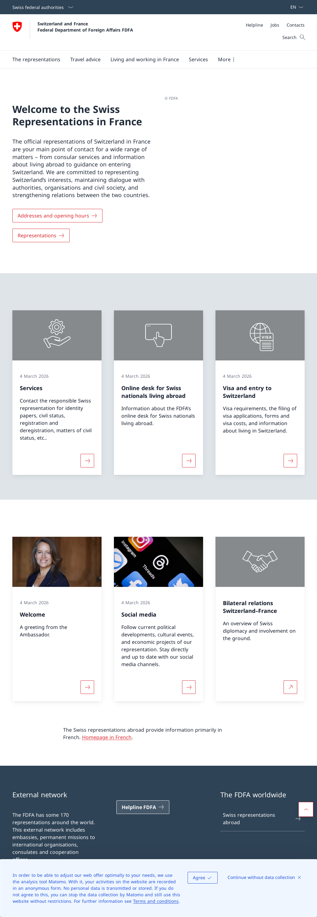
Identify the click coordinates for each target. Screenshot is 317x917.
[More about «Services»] (87, 460)
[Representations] (41, 235)
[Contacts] (295, 25)
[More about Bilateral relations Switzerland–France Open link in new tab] (290, 687)
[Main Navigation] (153, 59)
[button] (36, 59)
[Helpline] (254, 25)
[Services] (198, 59)
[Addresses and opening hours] (57, 215)
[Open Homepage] (72, 32)
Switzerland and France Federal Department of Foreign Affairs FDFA (85, 26)
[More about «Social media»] (189, 687)
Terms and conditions (156, 901)
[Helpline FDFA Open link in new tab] (142, 807)
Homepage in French (107, 737)
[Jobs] (275, 25)
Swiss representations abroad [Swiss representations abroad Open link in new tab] (262, 819)
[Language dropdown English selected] (295, 7)
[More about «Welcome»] (87, 687)
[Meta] (275, 25)
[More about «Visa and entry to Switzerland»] (290, 460)
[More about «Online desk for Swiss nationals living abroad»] (189, 460)
